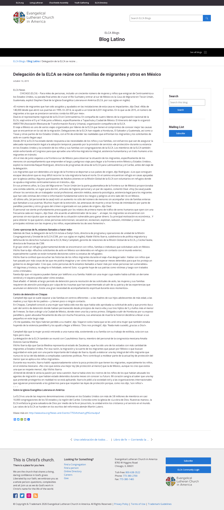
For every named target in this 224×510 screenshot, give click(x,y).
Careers (68, 474)
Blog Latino (33, 61)
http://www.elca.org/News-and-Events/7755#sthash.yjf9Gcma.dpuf (64, 413)
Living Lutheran (36, 2)
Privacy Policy (121, 504)
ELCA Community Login (188, 469)
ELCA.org (19, 2)
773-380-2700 (130, 475)
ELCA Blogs (19, 61)
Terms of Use (138, 504)
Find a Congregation (75, 464)
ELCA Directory (101, 2)
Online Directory (73, 471)
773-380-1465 (126, 479)
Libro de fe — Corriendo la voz (131, 439)
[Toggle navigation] (196, 52)
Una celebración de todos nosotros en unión (91, 439)
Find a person (71, 467)
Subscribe (180, 133)
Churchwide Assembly (58, 2)
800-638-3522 (133, 472)
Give (66, 478)
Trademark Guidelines (160, 504)
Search (173, 96)
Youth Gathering (82, 2)
